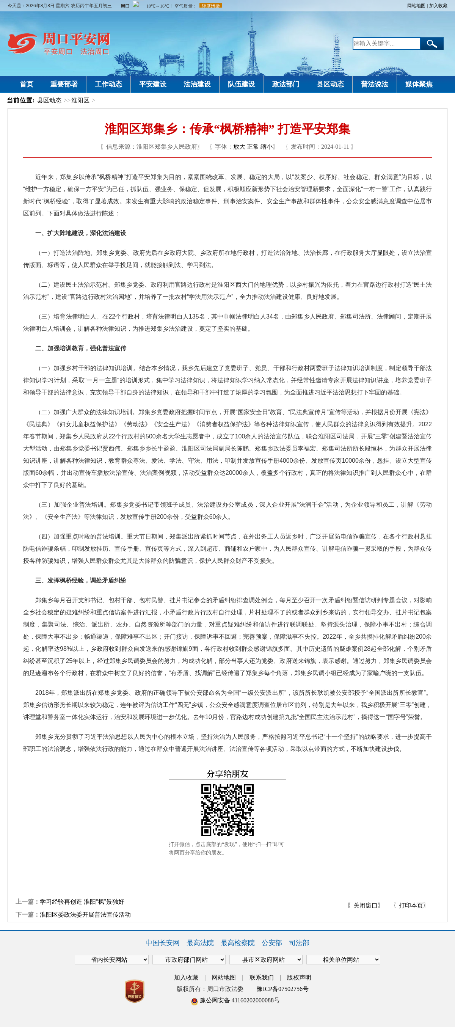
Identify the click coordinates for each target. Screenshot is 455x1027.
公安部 (272, 943)
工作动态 (108, 84)
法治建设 (197, 84)
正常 (253, 146)
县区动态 (330, 84)
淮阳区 (80, 100)
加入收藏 (438, 5)
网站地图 (416, 5)
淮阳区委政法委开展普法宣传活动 (85, 914)
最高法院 (200, 943)
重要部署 (64, 84)
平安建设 (152, 84)
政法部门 (286, 84)
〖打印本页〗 (411, 905)
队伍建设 (241, 84)
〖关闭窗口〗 (365, 905)
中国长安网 (163, 943)
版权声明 (299, 977)
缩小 (266, 146)
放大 (239, 146)
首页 (26, 84)
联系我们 (261, 977)
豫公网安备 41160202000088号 (235, 1000)
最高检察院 (238, 943)
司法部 (299, 943)
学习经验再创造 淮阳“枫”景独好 (82, 901)
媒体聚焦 (419, 84)
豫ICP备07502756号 (283, 989)
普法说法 (374, 84)
